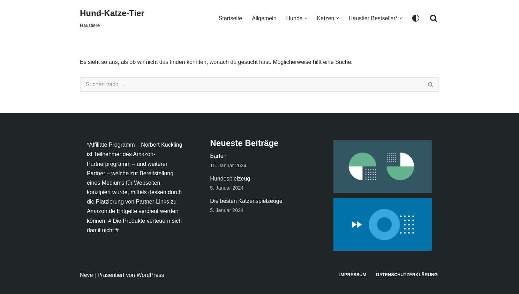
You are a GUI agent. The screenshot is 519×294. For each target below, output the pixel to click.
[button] (305, 18)
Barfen (218, 156)
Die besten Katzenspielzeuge (246, 201)
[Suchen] (433, 18)
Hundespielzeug (230, 179)
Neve (86, 275)
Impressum (353, 274)
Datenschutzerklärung (407, 274)
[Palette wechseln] (415, 18)
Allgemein (264, 18)
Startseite (230, 18)
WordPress (150, 275)
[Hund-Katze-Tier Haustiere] (112, 18)
